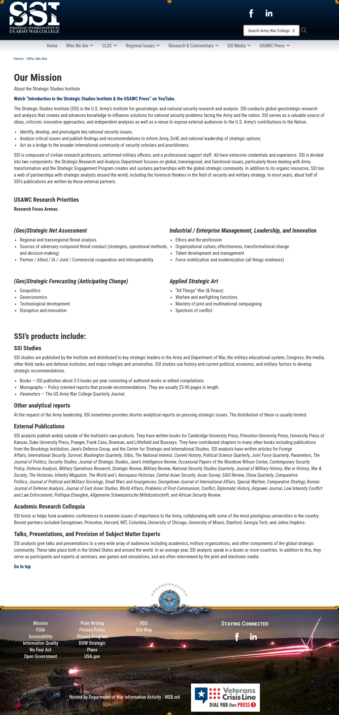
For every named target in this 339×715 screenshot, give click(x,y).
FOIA (40, 629)
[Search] (271, 30)
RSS (143, 623)
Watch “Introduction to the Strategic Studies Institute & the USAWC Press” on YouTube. (94, 98)
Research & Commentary (194, 45)
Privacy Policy (92, 629)
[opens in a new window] (251, 13)
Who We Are (80, 45)
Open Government (40, 656)
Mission (40, 623)
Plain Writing (92, 623)
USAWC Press (275, 45)
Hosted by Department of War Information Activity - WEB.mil (124, 697)
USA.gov (92, 656)
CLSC (109, 45)
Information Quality (40, 643)
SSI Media (239, 45)
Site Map (144, 629)
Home (52, 45)
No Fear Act (40, 649)
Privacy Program (92, 636)
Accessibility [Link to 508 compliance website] (40, 636)
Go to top (22, 566)
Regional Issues (143, 45)
